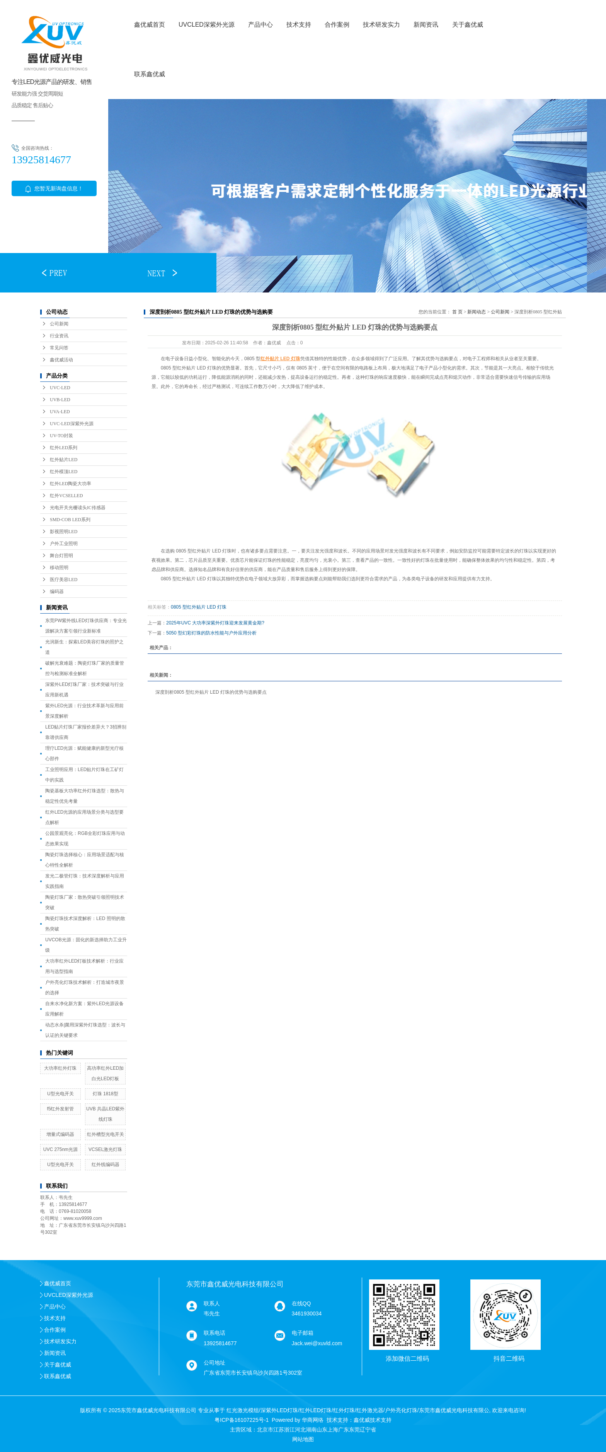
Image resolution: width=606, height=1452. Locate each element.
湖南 (311, 1429)
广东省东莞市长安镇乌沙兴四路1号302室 (253, 1373)
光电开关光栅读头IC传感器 (78, 507)
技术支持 (298, 24)
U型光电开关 (60, 1093)
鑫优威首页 (149, 24)
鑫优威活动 (61, 360)
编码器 (57, 591)
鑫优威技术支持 (373, 1420)
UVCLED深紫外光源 (207, 24)
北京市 (265, 1429)
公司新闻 (59, 324)
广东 (343, 1429)
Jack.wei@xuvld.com (317, 1343)
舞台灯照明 (61, 555)
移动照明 (59, 567)
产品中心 (260, 24)
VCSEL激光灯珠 (105, 1149)
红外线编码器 (105, 1164)
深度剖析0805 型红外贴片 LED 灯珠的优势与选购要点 (211, 692)
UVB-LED (60, 399)
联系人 (212, 1303)
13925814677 (220, 1343)
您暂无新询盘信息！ (54, 188)
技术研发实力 (381, 24)
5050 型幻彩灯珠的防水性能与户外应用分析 (211, 633)
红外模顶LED (63, 471)
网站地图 (303, 1439)
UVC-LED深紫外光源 (72, 423)
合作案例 (337, 24)
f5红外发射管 (60, 1109)
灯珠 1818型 (105, 1093)
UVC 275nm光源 (60, 1149)
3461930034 (307, 1313)
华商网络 (312, 1420)
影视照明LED (63, 531)
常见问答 (59, 348)
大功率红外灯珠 (60, 1068)
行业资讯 (59, 336)
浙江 (289, 1429)
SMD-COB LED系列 (70, 519)
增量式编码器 (60, 1134)
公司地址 (214, 1363)
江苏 (278, 1429)
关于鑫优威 (467, 24)
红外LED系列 (63, 447)
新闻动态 (476, 312)
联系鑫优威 (149, 74)
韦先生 (212, 1313)
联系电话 (214, 1333)
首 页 (457, 312)
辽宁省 (368, 1429)
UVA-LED (60, 411)
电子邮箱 (302, 1333)
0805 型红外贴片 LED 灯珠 (198, 607)
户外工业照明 (64, 543)
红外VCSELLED (66, 495)
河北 (300, 1429)
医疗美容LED (63, 579)
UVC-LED (60, 387)
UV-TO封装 (61, 435)
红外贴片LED (63, 459)
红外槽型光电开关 (105, 1134)
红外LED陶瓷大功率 (70, 483)
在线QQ (301, 1303)
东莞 (354, 1429)
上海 (332, 1429)
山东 (322, 1429)
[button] (54, 272)
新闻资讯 (426, 24)
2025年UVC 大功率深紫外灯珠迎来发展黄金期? (215, 623)
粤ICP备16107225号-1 (241, 1420)
